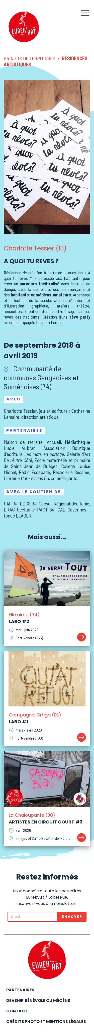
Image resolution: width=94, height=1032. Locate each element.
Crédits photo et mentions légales (46, 1021)
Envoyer (72, 916)
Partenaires (20, 990)
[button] (85, 12)
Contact (17, 1011)
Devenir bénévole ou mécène (38, 1000)
